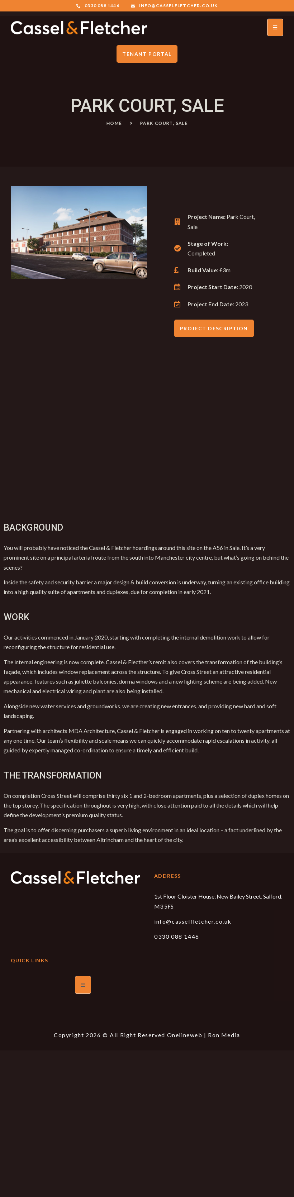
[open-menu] (275, 27)
